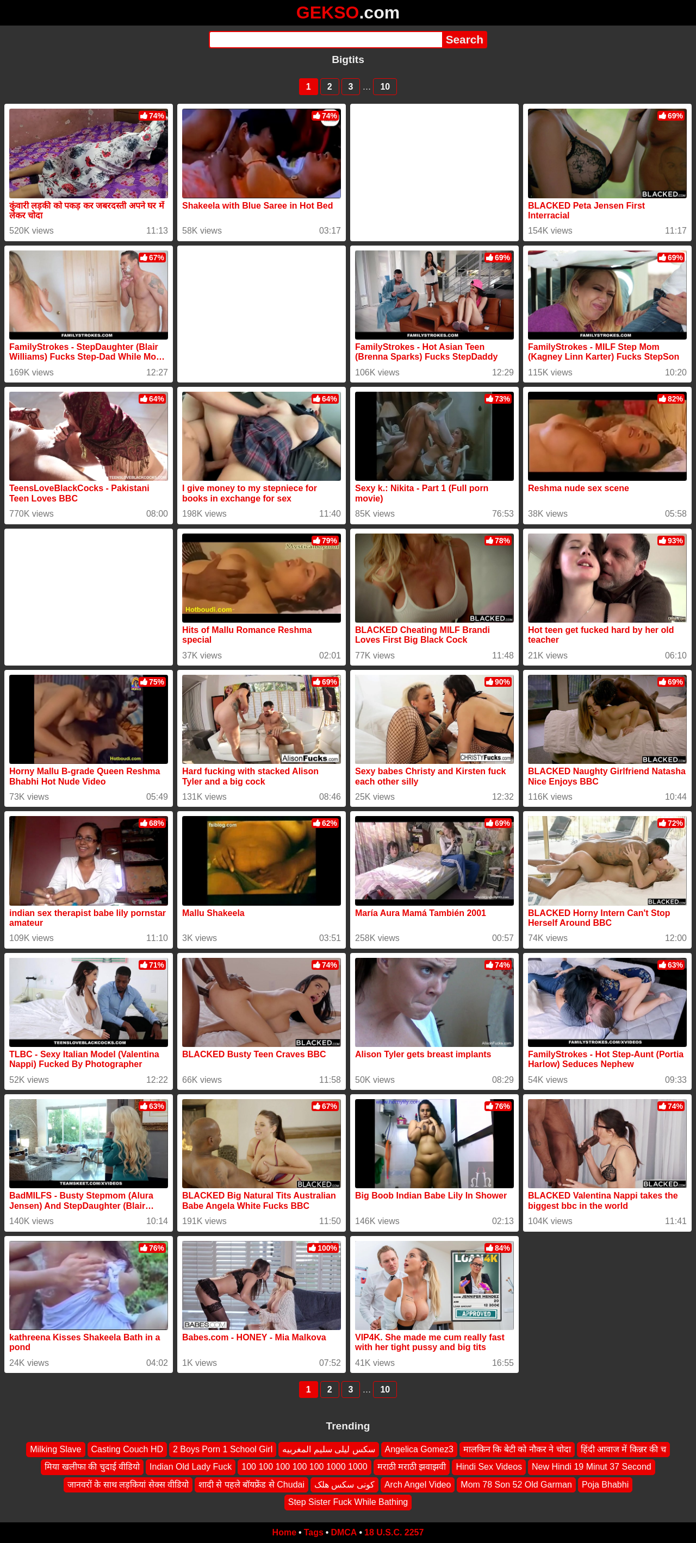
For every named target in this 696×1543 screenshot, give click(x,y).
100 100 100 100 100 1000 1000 (304, 1466)
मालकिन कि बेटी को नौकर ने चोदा (517, 1449)
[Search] (325, 39)
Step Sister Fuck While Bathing (348, 1502)
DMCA (344, 1532)
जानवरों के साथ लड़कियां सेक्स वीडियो (128, 1484)
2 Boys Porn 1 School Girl (222, 1449)
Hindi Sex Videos (489, 1466)
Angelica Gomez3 (419, 1449)
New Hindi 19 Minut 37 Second (591, 1466)
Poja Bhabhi (605, 1484)
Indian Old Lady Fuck (191, 1466)
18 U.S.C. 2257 (394, 1532)
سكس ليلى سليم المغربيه (328, 1449)
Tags (314, 1532)
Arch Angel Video (417, 1484)
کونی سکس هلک (344, 1484)
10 (385, 86)
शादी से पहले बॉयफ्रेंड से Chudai (251, 1484)
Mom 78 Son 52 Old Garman (516, 1484)
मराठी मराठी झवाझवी (411, 1466)
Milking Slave (55, 1449)
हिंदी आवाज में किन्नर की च (623, 1449)
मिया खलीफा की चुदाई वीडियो (92, 1466)
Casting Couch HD (127, 1449)
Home (284, 1532)
